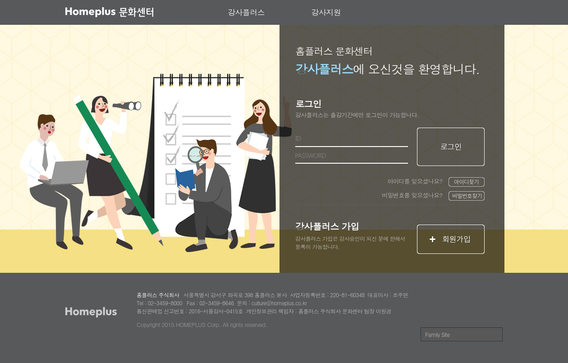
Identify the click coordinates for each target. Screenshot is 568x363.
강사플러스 (246, 12)
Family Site (437, 334)
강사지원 (326, 12)
